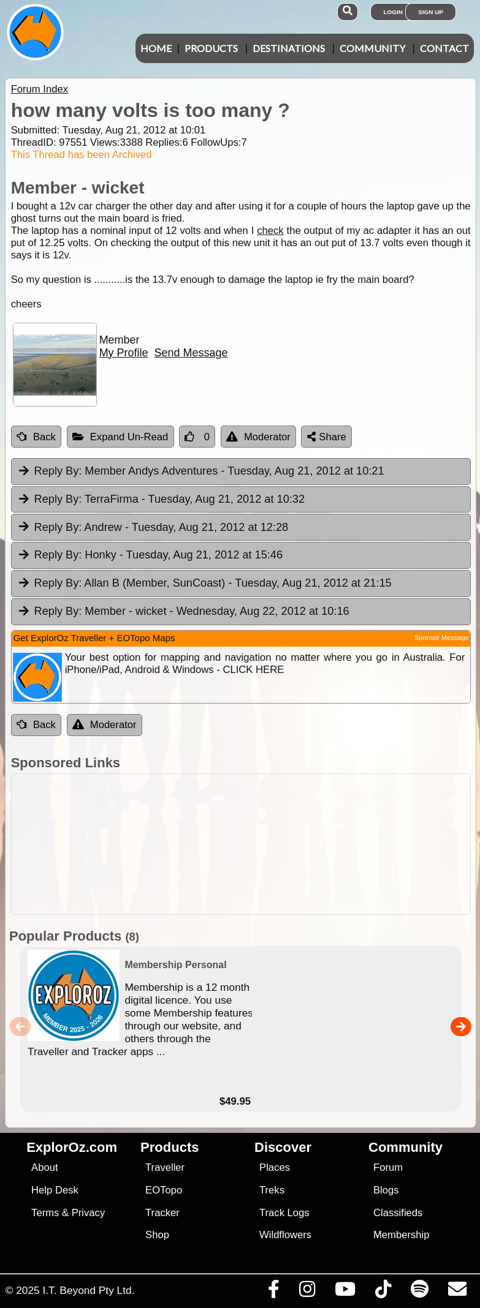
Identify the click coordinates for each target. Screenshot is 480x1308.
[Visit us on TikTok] (382, 1292)
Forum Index (39, 89)
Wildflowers (285, 1235)
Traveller (165, 1167)
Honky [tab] (150, 555)
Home (156, 48)
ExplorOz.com (71, 1147)
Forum (388, 1167)
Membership (401, 1235)
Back (36, 437)
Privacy (88, 1213)
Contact (444, 48)
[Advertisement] (246, 844)
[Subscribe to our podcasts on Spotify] (419, 1292)
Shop (157, 1235)
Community (372, 48)
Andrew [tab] (152, 528)
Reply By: (58, 471)
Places (274, 1167)
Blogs (386, 1190)
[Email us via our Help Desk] (457, 1292)
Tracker (162, 1213)
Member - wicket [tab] (183, 611)
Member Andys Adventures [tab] (200, 471)
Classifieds (397, 1213)
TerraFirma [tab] (161, 499)
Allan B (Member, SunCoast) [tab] (204, 583)
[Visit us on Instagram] (306, 1292)
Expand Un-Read (120, 437)
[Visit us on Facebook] (273, 1292)
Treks (271, 1190)
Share (326, 437)
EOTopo (163, 1190)
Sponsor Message (441, 637)
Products (211, 48)
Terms (45, 1213)
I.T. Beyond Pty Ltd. (88, 1290)
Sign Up (430, 12)
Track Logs (284, 1213)
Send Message (191, 353)
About (44, 1167)
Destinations (289, 48)
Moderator (258, 437)
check (270, 230)
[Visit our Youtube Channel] (345, 1292)
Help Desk (54, 1190)
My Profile (123, 353)
